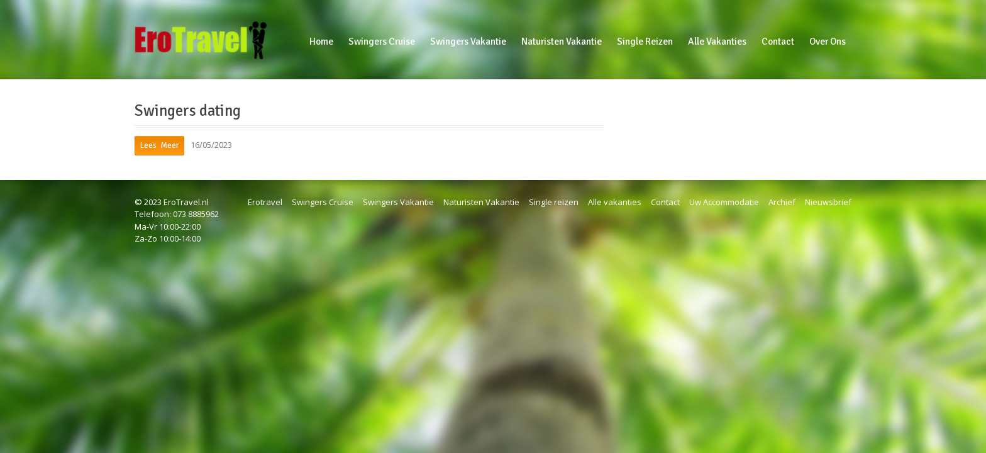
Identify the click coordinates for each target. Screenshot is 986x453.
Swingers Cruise (322, 202)
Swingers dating (188, 110)
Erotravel (265, 202)
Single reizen (554, 202)
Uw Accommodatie (724, 202)
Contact (665, 202)
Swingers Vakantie (398, 202)
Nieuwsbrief (828, 202)
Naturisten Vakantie (481, 202)
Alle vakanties (614, 202)
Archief (781, 202)
